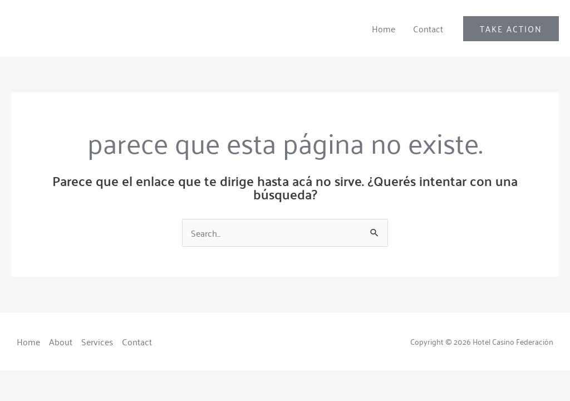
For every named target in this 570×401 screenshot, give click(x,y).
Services (97, 341)
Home (383, 28)
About (60, 341)
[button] (511, 28)
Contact (428, 28)
